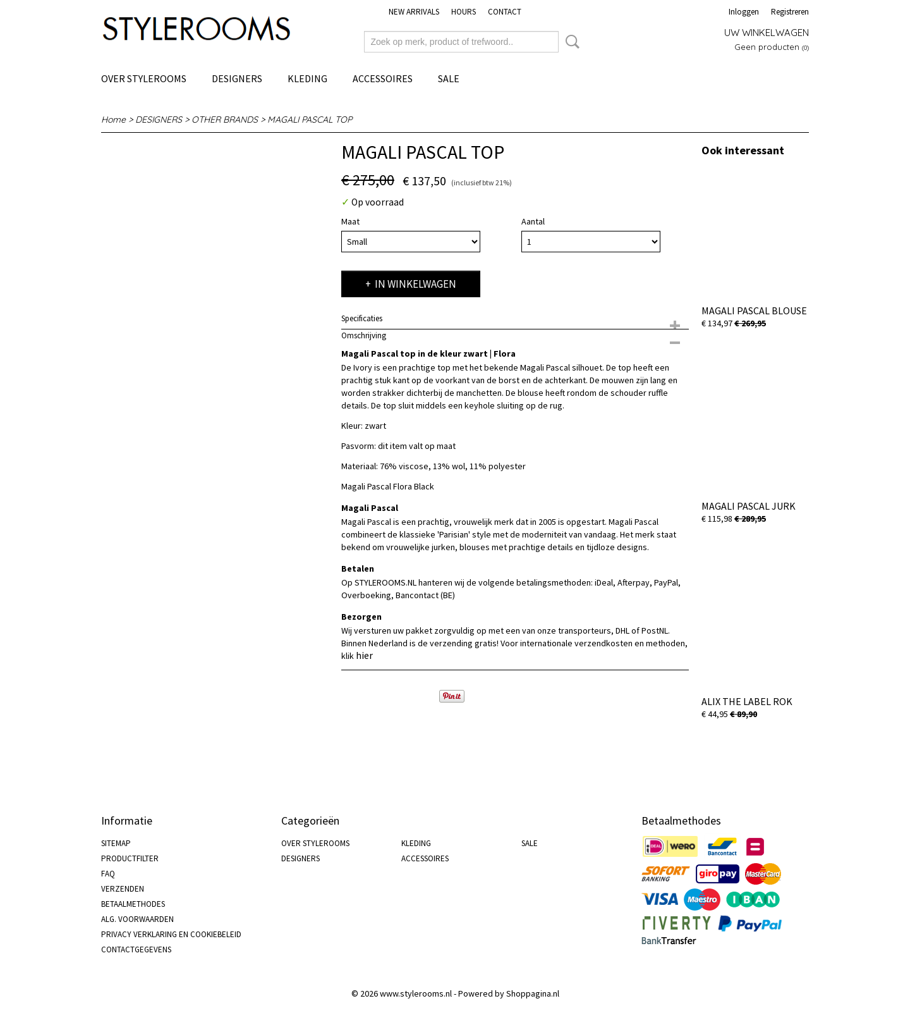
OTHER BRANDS (224, 119)
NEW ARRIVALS (414, 11)
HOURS (463, 11)
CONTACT (504, 11)
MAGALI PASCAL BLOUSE (754, 310)
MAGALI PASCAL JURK (748, 506)
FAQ (108, 873)
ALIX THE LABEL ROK (746, 701)
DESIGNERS (237, 78)
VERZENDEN (122, 888)
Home (113, 119)
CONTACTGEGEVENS (136, 949)
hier (364, 655)
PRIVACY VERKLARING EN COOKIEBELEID (171, 934)
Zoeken (570, 41)
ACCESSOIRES (383, 78)
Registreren (790, 11)
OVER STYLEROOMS (143, 78)
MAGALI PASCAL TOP (309, 119)
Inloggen (744, 11)
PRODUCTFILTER (130, 858)
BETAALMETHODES (133, 904)
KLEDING (307, 78)
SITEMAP (116, 843)
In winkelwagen (415, 284)
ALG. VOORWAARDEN (137, 919)
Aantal (533, 221)
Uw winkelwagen (766, 33)
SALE (448, 78)
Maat (350, 221)
